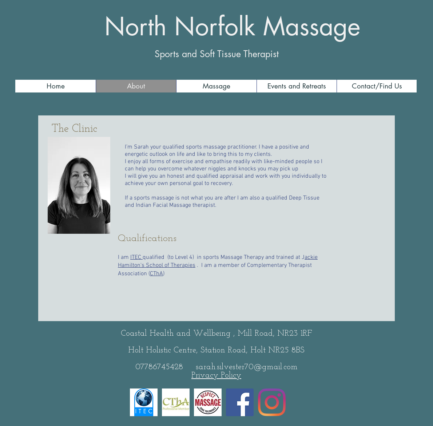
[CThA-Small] (176, 402)
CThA (156, 273)
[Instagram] (272, 402)
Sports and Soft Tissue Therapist (217, 54)
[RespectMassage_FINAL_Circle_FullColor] (208, 402)
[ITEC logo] (144, 402)
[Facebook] (240, 402)
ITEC (136, 257)
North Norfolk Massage (232, 27)
